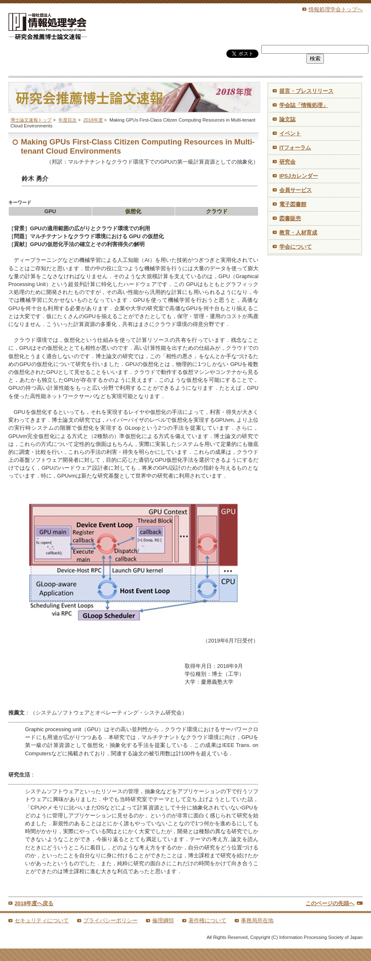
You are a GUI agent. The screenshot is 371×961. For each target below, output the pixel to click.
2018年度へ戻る (34, 903)
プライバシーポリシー (110, 920)
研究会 (287, 162)
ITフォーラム (295, 147)
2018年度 (93, 119)
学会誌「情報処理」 (303, 105)
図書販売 (290, 218)
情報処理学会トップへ (335, 9)
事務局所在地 (257, 920)
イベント (290, 133)
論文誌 (287, 119)
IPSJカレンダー (298, 176)
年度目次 (67, 119)
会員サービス (295, 190)
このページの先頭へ (330, 903)
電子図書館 (292, 204)
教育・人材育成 (298, 232)
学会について (295, 247)
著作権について (207, 920)
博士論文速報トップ (31, 119)
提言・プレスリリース (306, 91)
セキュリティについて (42, 920)
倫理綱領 (163, 920)
